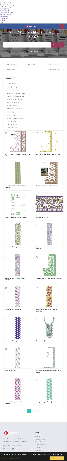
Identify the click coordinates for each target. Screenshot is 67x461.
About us (37, 436)
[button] (33, 78)
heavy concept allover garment (46, 402)
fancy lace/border (42, 217)
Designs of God (12, 127)
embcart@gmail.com (12, 449)
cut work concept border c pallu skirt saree (48, 371)
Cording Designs (5, 9)
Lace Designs (11, 112)
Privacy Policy (39, 442)
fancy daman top (10, 370)
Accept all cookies (57, 458)
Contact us (38, 447)
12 (37, 411)
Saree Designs (11, 83)
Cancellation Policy (41, 444)
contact (2, 20)
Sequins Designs (5, 11)
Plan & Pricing (39, 450)
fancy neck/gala (41, 341)
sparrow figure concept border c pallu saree (48, 155)
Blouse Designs (12, 115)
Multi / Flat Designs (6, 7)
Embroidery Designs (7, 3)
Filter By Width (33, 64)
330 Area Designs (5, 14)
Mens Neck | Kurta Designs (15, 99)
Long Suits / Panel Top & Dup (16, 93)
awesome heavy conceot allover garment (15, 402)
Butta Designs (11, 121)
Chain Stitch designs (6, 12)
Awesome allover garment (13, 247)
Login (1, 22)
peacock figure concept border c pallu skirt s (17, 155)
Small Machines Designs (7, 5)
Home (2, 1)
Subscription (4, 18)
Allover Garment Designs (15, 109)
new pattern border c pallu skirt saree (48, 278)
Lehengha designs (12, 87)
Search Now (57, 45)
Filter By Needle (54, 69)
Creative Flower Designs (15, 118)
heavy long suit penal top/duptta (15, 217)
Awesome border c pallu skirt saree (47, 186)
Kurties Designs (12, 105)
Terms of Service (40, 439)
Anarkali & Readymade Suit (15, 96)
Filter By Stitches (12, 64)
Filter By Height (54, 64)
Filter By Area (12, 69)
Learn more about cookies (11, 458)
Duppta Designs (12, 124)
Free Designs (4, 16)
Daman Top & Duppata (14, 90)
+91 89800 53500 (17, 446)
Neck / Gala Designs (13, 102)
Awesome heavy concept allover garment (15, 186)
